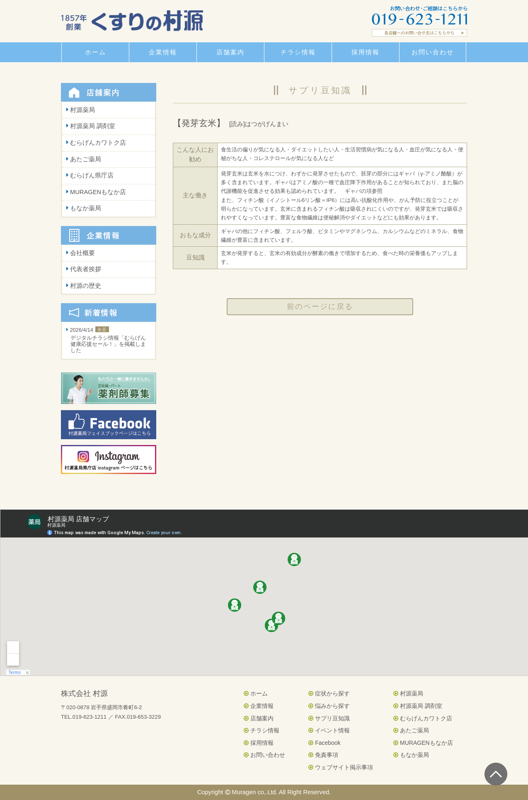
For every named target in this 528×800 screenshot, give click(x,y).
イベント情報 (329, 730)
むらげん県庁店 (92, 175)
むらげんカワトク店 (98, 142)
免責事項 (323, 754)
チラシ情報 (261, 730)
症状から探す (329, 693)
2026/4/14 (108, 341)
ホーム (256, 693)
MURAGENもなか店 (98, 192)
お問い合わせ (264, 754)
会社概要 (82, 253)
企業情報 (259, 706)
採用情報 (259, 742)
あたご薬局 (85, 159)
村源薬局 (82, 110)
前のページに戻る (320, 306)
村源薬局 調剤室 (92, 126)
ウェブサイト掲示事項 (340, 767)
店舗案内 (259, 718)
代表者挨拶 (85, 269)
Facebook (324, 742)
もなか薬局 (85, 208)
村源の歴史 (85, 285)
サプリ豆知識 (329, 718)
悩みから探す (329, 706)
